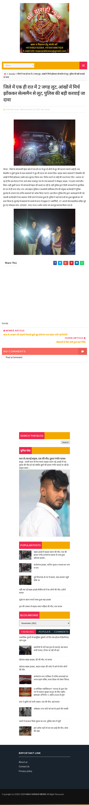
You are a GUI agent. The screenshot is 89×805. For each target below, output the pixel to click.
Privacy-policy (25, 772)
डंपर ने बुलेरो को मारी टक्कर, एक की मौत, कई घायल (39, 702)
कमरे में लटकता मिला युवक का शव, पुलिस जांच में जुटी (40, 722)
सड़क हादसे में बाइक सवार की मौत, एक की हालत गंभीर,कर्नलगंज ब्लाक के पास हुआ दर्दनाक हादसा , (50, 555)
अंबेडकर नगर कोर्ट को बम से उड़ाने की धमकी (51, 709)
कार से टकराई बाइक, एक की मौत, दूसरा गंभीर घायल (42, 459)
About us (23, 763)
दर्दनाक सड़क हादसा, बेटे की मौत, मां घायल (35, 660)
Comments (61, 632)
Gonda (12, 74)
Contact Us (24, 767)
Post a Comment (14, 358)
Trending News (27, 633)
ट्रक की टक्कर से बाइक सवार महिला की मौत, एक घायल (40, 607)
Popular (45, 632)
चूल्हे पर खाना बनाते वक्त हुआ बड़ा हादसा (35, 600)
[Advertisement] (44, 297)
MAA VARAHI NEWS (36, 795)
